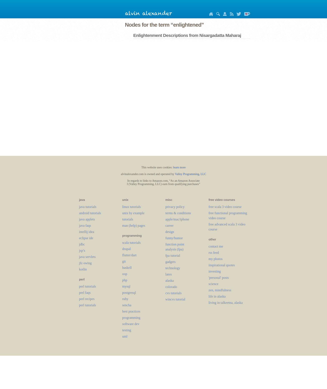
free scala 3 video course (225, 207)
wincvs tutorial (175, 299)
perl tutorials (87, 286)
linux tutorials (131, 207)
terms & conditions (178, 213)
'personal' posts (219, 277)
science (213, 284)
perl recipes (86, 299)
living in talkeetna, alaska (226, 302)
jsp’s (82, 250)
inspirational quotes (222, 265)
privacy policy (175, 207)
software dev (130, 324)
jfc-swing (85, 263)
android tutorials (90, 213)
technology (172, 268)
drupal (126, 249)
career (169, 225)
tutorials (127, 219)
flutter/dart (129, 255)
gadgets (170, 262)
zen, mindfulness (220, 290)
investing (215, 271)
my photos (216, 259)
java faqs (85, 225)
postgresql (129, 292)
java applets (87, 219)
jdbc (82, 244)
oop (124, 274)
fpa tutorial (172, 255)
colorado (171, 287)
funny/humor (174, 238)
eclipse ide (86, 238)
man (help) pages (133, 225)
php (124, 280)
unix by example (133, 213)
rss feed (214, 252)
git (124, 261)
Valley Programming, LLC (190, 174)
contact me (216, 246)
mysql (126, 286)
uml (124, 336)
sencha (126, 305)
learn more (179, 167)
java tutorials (87, 207)
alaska (169, 280)
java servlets (87, 257)
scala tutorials (131, 242)
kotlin (83, 269)
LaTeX (168, 274)
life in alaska (217, 296)
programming (131, 317)
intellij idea (86, 232)
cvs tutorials (173, 293)
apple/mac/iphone (177, 219)
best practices (131, 311)
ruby (125, 299)
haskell (127, 267)
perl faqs (85, 292)
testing (126, 330)
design (169, 232)
